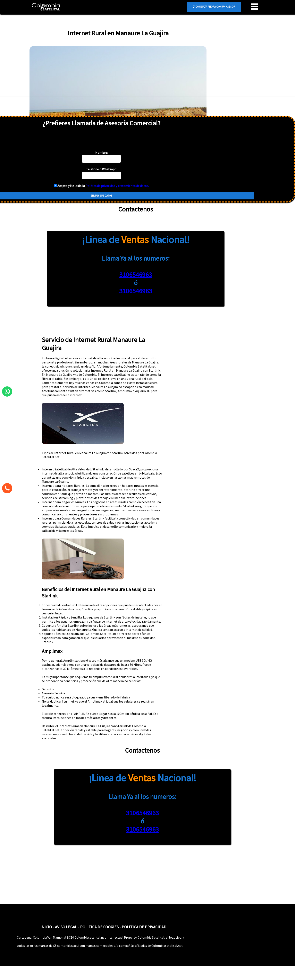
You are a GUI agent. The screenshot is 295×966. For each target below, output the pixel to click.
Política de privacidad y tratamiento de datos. (117, 186)
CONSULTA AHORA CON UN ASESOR (214, 7)
